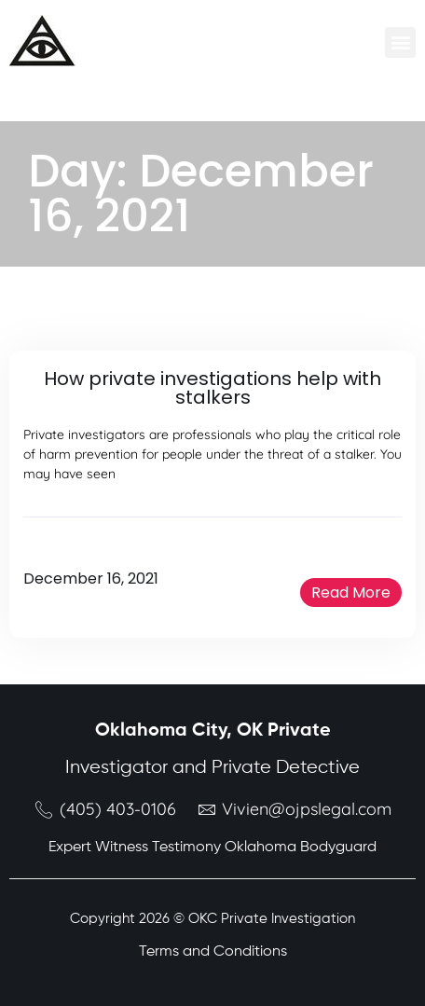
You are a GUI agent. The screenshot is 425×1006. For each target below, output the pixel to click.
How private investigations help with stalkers (212, 387)
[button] (400, 42)
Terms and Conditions (213, 951)
